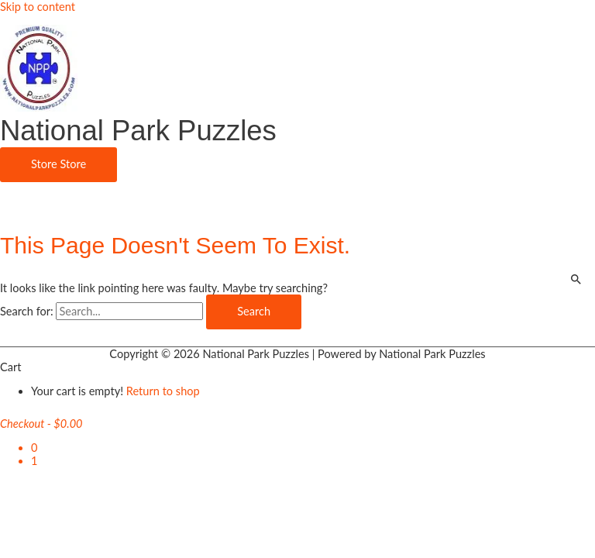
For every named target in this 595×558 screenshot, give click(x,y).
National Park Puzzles (138, 130)
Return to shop (163, 391)
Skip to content (37, 6)
